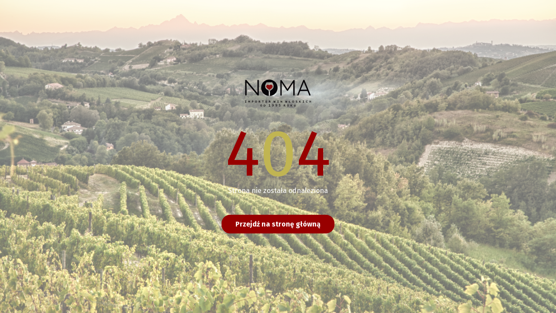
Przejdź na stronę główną (278, 224)
